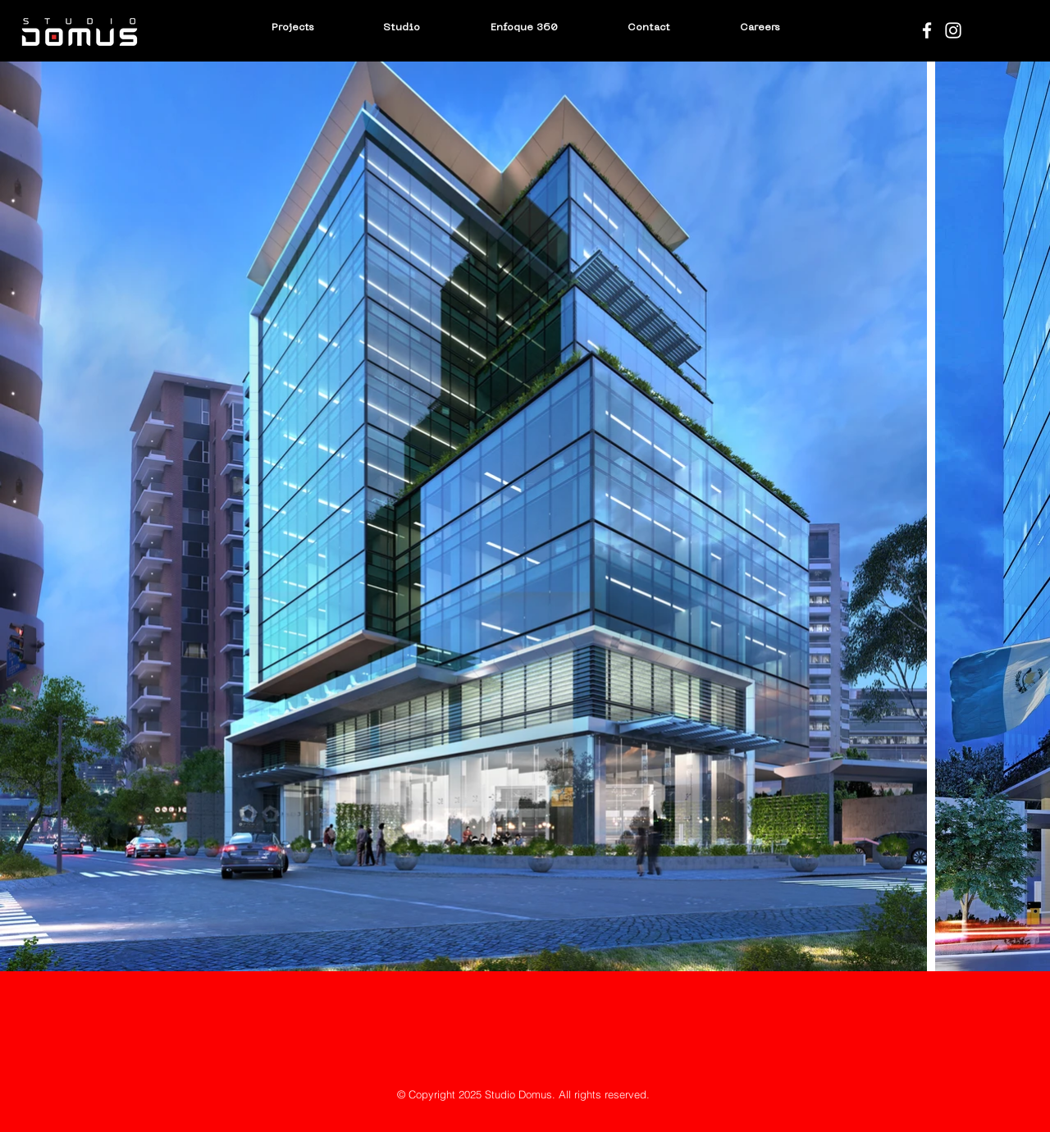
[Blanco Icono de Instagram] (953, 30)
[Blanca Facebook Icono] (927, 30)
